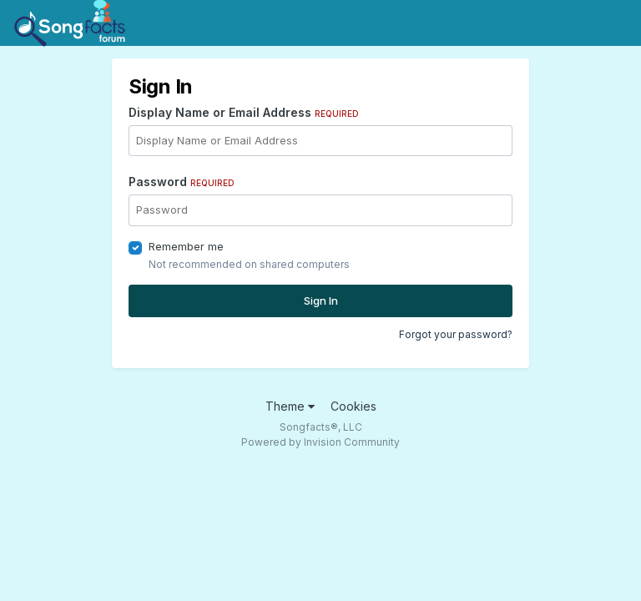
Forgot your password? (455, 334)
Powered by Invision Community (320, 442)
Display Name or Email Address (244, 112)
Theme (290, 406)
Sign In (321, 300)
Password (182, 181)
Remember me (186, 246)
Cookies (353, 406)
